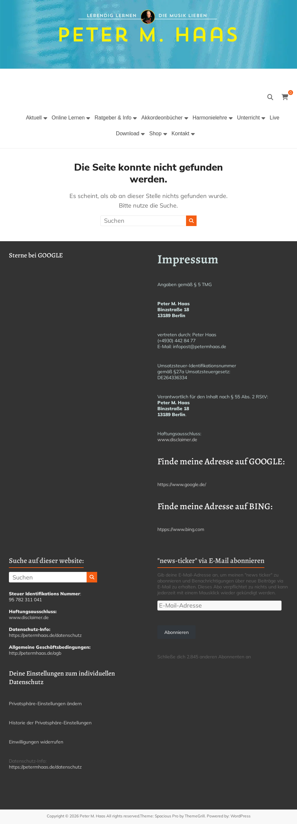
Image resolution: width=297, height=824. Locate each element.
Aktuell (34, 117)
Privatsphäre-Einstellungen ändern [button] (45, 704)
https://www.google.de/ (181, 484)
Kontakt (180, 133)
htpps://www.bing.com (180, 529)
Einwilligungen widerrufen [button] (36, 742)
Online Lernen (68, 117)
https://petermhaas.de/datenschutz (45, 635)
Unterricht (248, 117)
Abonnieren (176, 632)
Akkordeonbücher (161, 117)
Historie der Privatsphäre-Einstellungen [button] (50, 723)
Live (274, 117)
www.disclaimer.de (177, 440)
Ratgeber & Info (112, 117)
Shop (155, 133)
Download (127, 133)
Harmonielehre (210, 117)
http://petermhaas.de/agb (35, 653)
